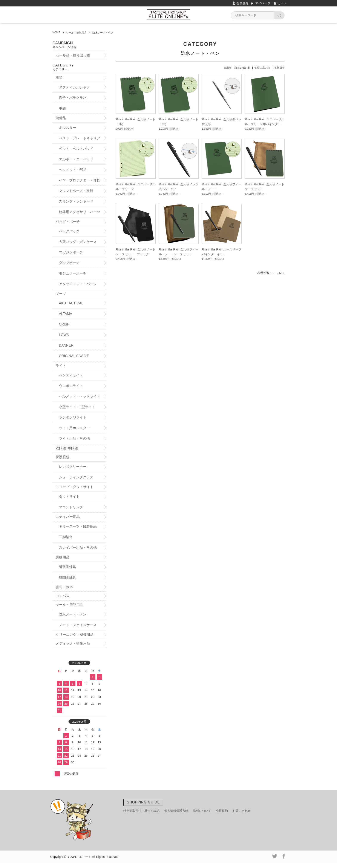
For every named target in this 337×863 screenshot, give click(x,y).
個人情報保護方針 (176, 810)
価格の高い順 (262, 67)
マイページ (262, 3)
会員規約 (222, 810)
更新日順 (279, 67)
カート (282, 3)
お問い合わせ (242, 810)
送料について (202, 810)
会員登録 (242, 3)
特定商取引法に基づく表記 (141, 810)
